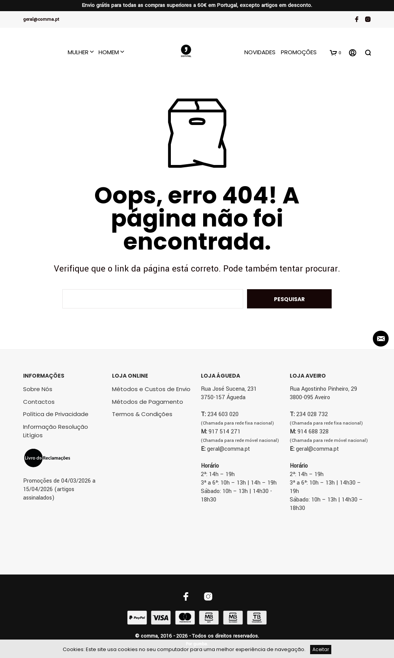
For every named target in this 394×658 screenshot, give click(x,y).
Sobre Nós (37, 389)
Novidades (259, 52)
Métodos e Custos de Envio (151, 389)
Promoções (299, 52)
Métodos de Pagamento (147, 402)
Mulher (78, 52)
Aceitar (320, 649)
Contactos (39, 402)
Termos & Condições (142, 414)
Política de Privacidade (55, 414)
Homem (108, 52)
